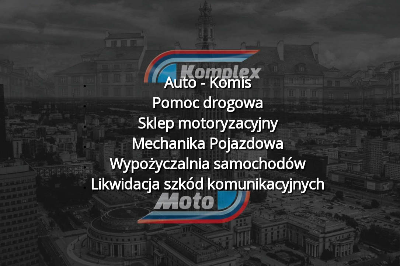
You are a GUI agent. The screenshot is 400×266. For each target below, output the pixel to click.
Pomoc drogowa (207, 102)
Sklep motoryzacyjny (208, 123)
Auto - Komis (207, 82)
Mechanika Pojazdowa (207, 143)
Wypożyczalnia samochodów (207, 163)
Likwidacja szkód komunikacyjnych (207, 184)
